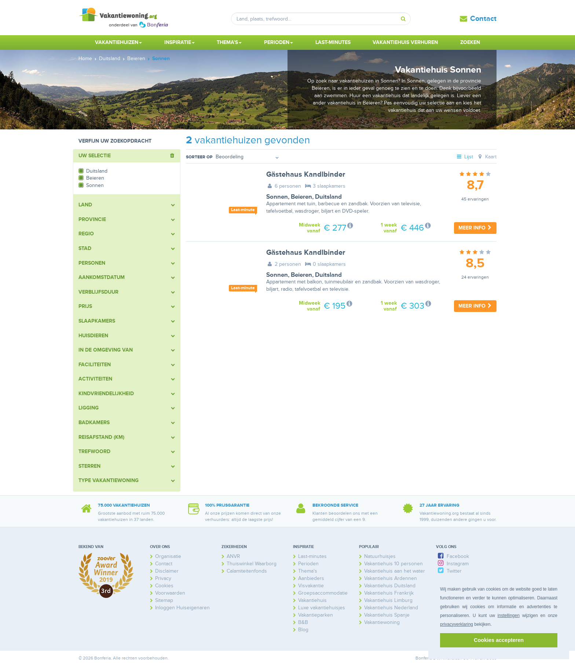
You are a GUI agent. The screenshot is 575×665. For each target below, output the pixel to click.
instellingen (509, 615)
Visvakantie (311, 586)
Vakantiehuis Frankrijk (389, 593)
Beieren (301, 197)
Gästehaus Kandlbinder (305, 174)
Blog (303, 630)
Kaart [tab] (486, 156)
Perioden (308, 564)
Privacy (163, 578)
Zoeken (470, 42)
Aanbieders (311, 578)
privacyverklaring (456, 624)
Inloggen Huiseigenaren (182, 608)
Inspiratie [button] (179, 42)
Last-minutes (333, 42)
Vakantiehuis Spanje (387, 615)
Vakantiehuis (312, 600)
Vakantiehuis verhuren (405, 42)
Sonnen (277, 197)
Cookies (164, 586)
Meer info (475, 228)
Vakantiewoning (382, 622)
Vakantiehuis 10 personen (393, 564)
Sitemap (164, 600)
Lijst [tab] (464, 156)
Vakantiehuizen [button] (118, 42)
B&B (303, 622)
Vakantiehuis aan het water (394, 571)
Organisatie (168, 556)
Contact (483, 18)
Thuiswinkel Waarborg (251, 564)
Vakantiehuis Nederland (391, 608)
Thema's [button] (229, 42)
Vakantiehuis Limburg (388, 600)
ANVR (233, 556)
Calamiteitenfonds (247, 571)
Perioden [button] (278, 42)
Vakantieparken (315, 615)
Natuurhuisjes (380, 556)
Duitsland (328, 197)
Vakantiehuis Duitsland (389, 586)
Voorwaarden (170, 593)
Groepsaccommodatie (323, 593)
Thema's (307, 571)
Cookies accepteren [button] (499, 640)
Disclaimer (167, 571)
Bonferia (423, 658)
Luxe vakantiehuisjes (321, 608)
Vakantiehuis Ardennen (390, 578)
